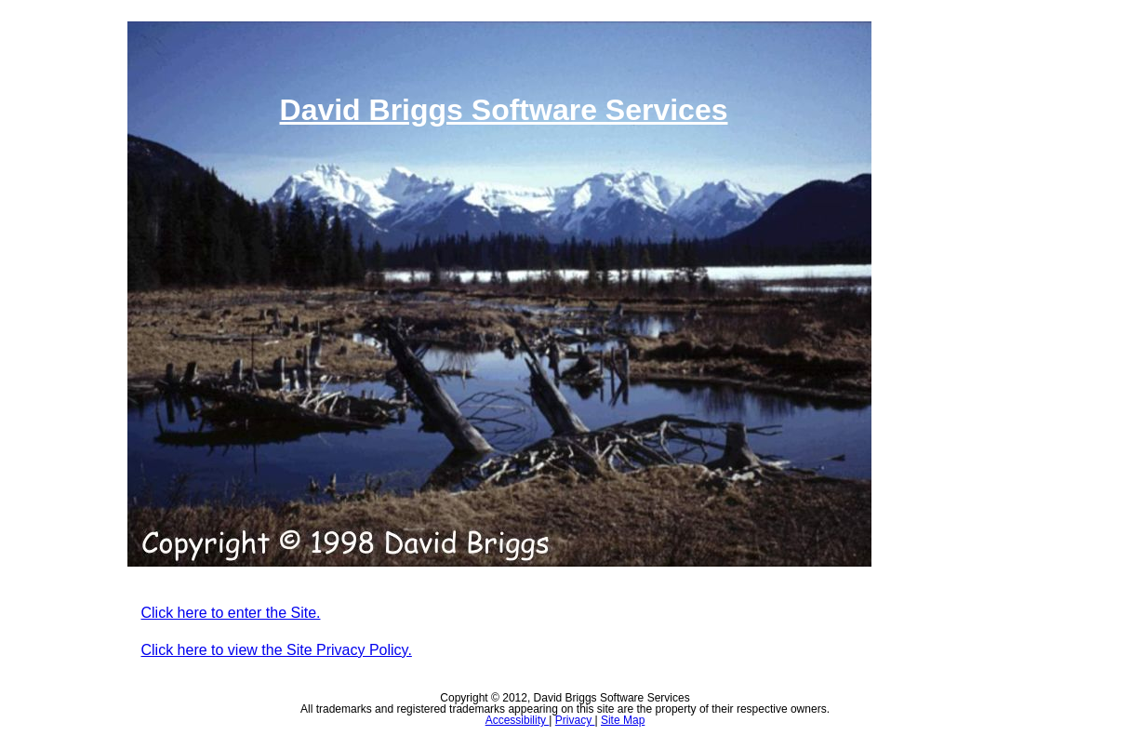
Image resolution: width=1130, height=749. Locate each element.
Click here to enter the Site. (231, 613)
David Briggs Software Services (504, 110)
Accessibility (517, 720)
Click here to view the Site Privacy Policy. (276, 650)
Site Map (623, 720)
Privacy (575, 720)
